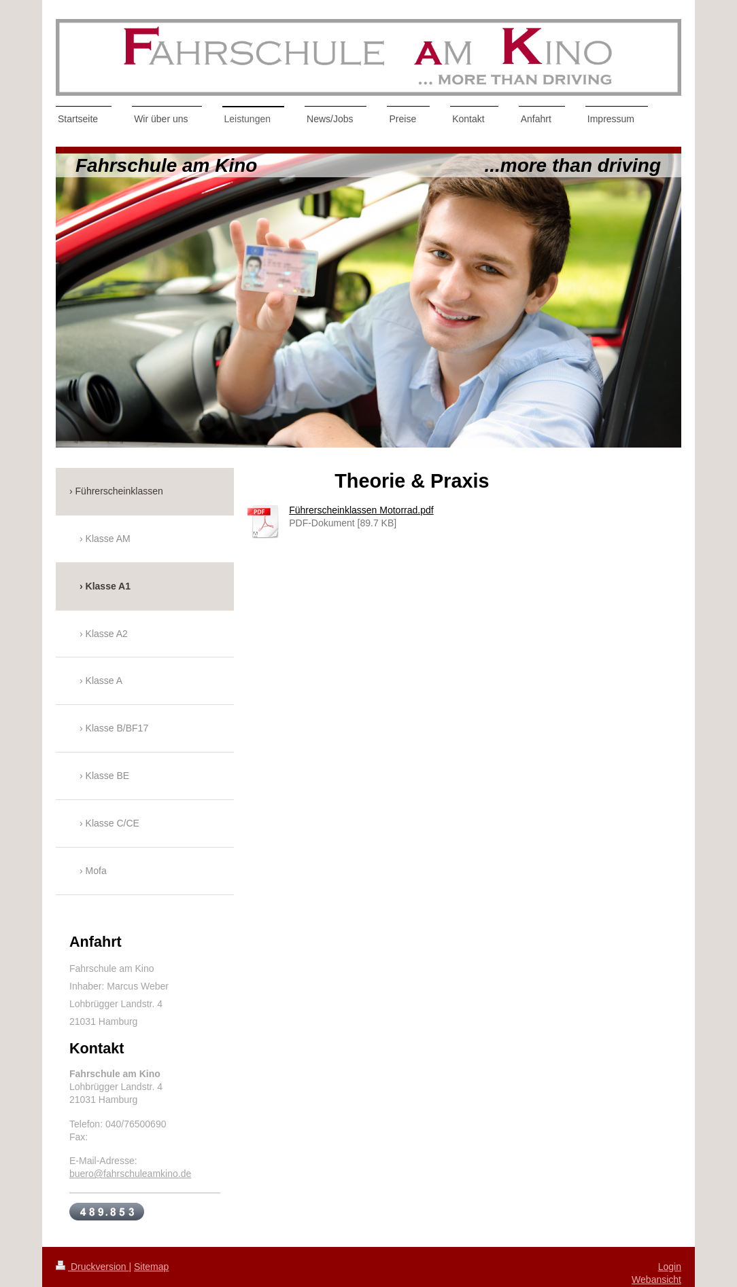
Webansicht (656, 1279)
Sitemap (151, 1266)
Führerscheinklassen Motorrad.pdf (361, 510)
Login (669, 1266)
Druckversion (92, 1266)
